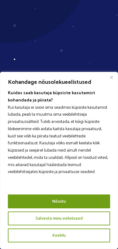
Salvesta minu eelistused (59, 218)
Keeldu (59, 235)
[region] (59, 160)
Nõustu (59, 201)
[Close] (111, 77)
